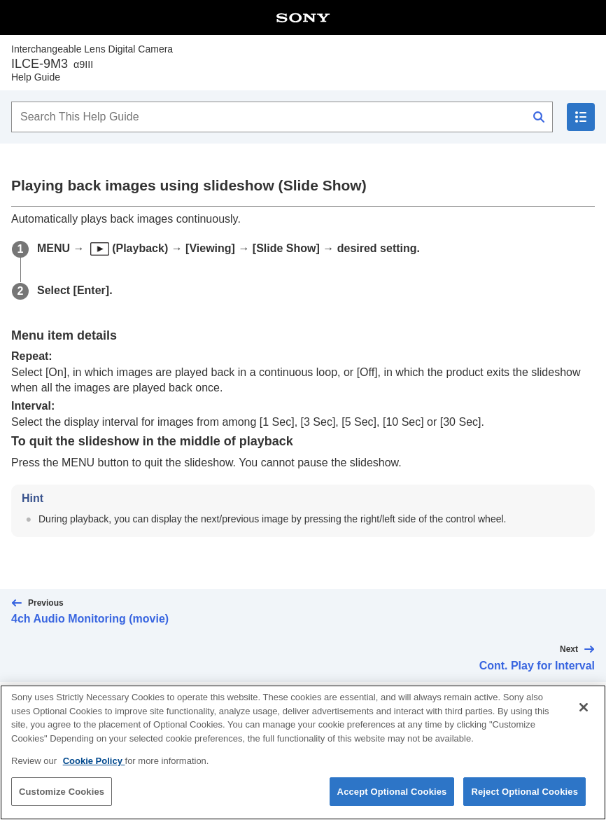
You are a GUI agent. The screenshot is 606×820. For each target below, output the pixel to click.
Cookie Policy (94, 770)
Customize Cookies (61, 800)
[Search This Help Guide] (282, 117)
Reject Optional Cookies (524, 800)
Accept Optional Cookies (392, 800)
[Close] (583, 716)
